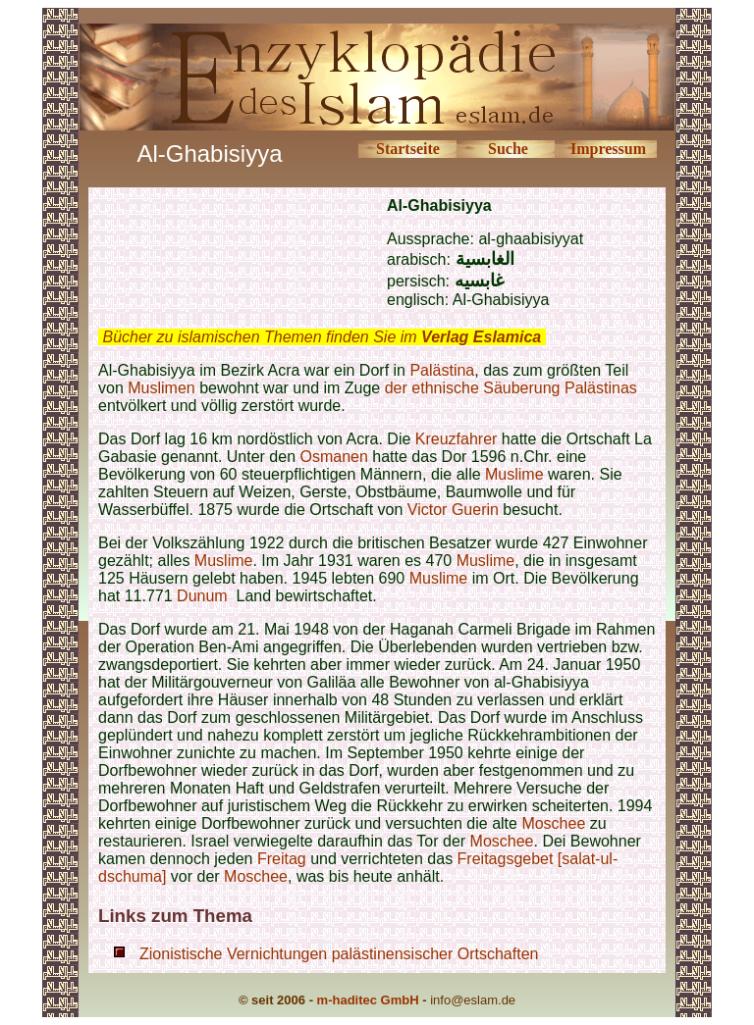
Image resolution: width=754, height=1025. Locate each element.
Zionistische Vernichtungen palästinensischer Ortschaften (338, 954)
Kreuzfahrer (456, 439)
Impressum (608, 148)
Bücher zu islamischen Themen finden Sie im (321, 337)
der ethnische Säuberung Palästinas (511, 388)
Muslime (514, 474)
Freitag (283, 858)
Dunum (202, 596)
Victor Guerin (453, 509)
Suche (508, 148)
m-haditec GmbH (368, 1000)
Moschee (553, 823)
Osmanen (333, 456)
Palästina (441, 370)
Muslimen (161, 388)
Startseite (408, 148)
